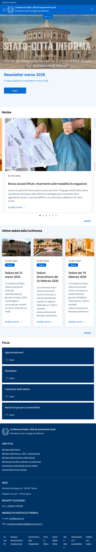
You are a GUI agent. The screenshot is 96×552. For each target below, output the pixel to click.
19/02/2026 (74, 260)
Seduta (9, 265)
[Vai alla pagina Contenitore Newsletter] (9, 378)
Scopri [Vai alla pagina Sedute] (89, 332)
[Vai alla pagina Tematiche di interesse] (9, 359)
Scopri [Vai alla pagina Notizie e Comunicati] (89, 221)
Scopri (15, 90)
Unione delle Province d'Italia (14, 469)
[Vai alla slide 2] (43, 215)
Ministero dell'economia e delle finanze (18, 457)
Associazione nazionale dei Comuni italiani (20, 465)
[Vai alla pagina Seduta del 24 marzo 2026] (13, 321)
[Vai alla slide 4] (49, 215)
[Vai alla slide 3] (46, 215)
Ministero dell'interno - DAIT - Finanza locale (21, 453)
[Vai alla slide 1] (40, 215)
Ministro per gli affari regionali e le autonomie (21, 461)
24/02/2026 (43, 260)
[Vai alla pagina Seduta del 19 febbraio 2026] (76, 321)
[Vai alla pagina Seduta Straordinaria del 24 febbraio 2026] (45, 321)
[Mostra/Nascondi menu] (4, 10)
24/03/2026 (11, 260)
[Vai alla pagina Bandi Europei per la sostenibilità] (9, 414)
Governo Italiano (9, 2)
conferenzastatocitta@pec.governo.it (24, 524)
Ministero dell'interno (11, 449)
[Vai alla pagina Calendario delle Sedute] (9, 396)
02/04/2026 (14, 175)
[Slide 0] (45, 16)
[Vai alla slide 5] (53, 215)
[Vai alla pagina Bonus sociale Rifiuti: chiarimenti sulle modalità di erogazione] (16, 207)
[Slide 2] (50, 16)
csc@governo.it (16, 518)
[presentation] (92, 9)
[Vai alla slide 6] (56, 215)
